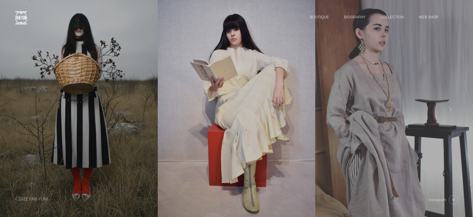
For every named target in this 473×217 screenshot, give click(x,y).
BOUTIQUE (319, 17)
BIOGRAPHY (354, 17)
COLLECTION (392, 17)
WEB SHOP (428, 17)
